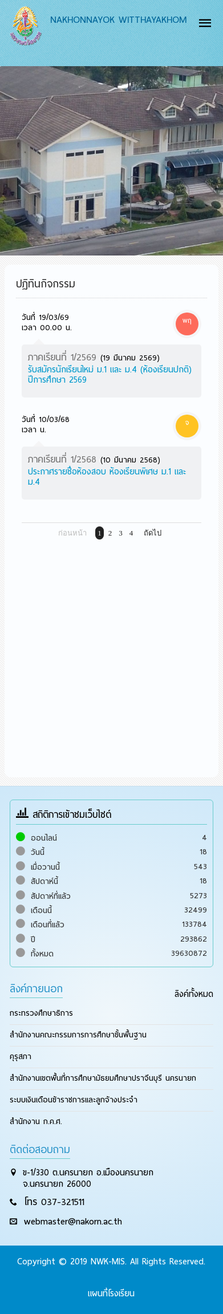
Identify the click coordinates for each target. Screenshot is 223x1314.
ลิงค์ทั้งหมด (194, 994)
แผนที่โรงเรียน (111, 1293)
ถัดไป (152, 533)
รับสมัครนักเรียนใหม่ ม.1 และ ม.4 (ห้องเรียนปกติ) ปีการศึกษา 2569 (110, 374)
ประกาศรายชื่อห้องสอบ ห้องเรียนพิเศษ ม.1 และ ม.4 (107, 476)
